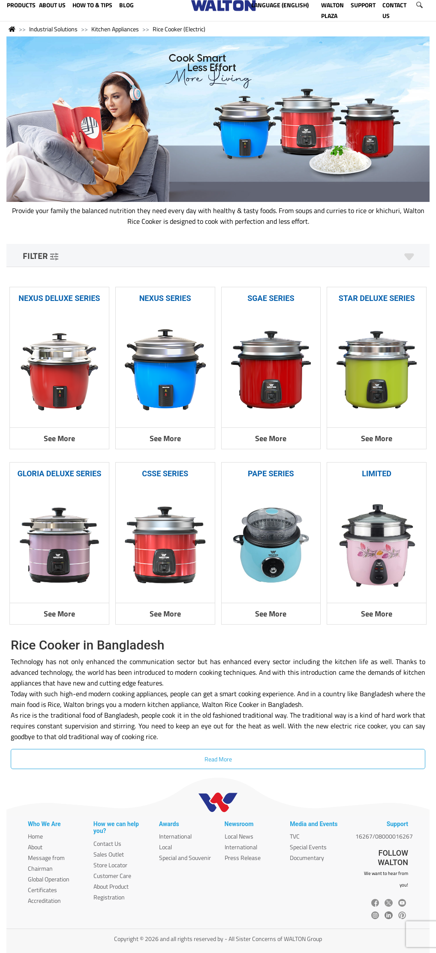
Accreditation (44, 900)
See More (59, 438)
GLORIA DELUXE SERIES (60, 473)
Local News (239, 836)
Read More (218, 759)
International (175, 836)
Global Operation (48, 879)
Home (35, 836)
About (35, 846)
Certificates (42, 889)
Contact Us (107, 843)
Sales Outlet (108, 854)
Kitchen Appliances (115, 28)
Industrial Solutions (53, 28)
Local (165, 846)
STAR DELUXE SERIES (377, 298)
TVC (295, 836)
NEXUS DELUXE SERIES (59, 298)
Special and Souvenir (185, 857)
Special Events (308, 846)
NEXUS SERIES (165, 298)
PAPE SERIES (271, 473)
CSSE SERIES (165, 473)
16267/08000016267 (384, 836)
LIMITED (376, 473)
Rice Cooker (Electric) (179, 28)
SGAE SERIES (270, 298)
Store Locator (110, 864)
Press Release (243, 857)
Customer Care (112, 875)
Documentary (307, 857)
